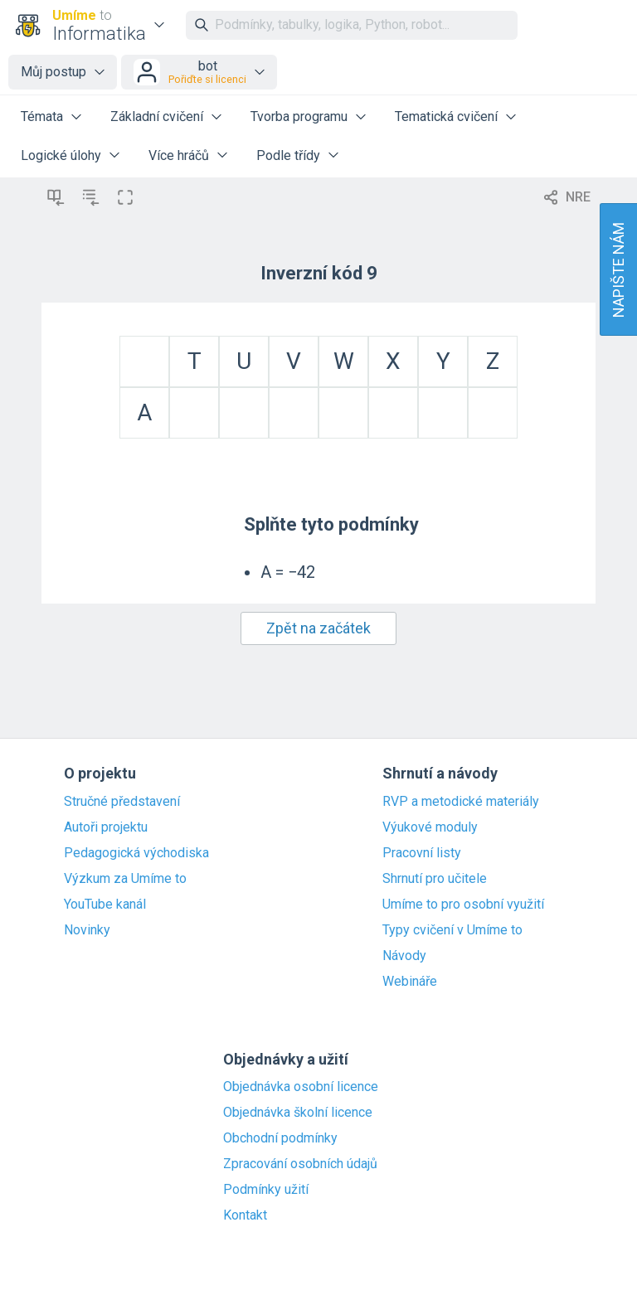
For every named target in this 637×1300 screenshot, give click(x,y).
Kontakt (245, 1215)
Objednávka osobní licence (300, 1086)
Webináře (409, 981)
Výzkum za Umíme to (125, 878)
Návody (404, 955)
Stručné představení (122, 801)
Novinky (87, 930)
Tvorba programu (299, 116)
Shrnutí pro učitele (434, 878)
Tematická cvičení (446, 116)
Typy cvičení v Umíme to (452, 930)
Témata (42, 116)
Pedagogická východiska (136, 853)
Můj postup (53, 72)
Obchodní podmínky (280, 1138)
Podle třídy (288, 155)
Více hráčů (178, 155)
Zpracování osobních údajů (300, 1164)
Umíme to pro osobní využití (463, 904)
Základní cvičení (156, 116)
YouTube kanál (105, 904)
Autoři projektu (106, 827)
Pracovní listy (421, 853)
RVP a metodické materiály (460, 801)
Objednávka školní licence (297, 1112)
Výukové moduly (430, 827)
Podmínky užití (266, 1189)
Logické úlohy (61, 155)
